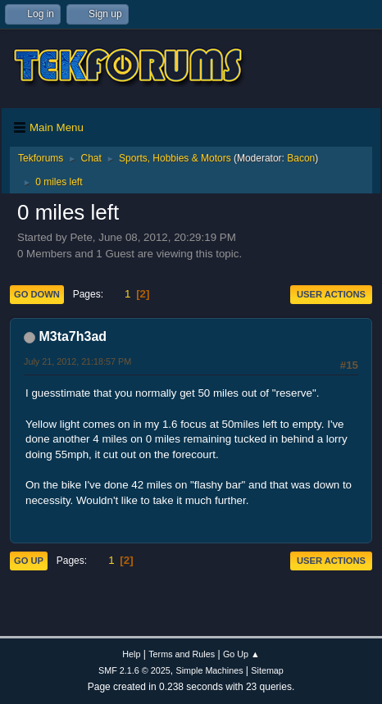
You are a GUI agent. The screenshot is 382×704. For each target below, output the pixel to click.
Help (131, 654)
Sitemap (267, 670)
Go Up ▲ (241, 654)
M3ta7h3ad (73, 336)
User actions (331, 294)
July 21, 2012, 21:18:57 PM (77, 361)
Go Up (28, 560)
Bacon (301, 158)
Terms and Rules (181, 654)
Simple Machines (209, 670)
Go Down (37, 294)
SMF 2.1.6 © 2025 (134, 670)
